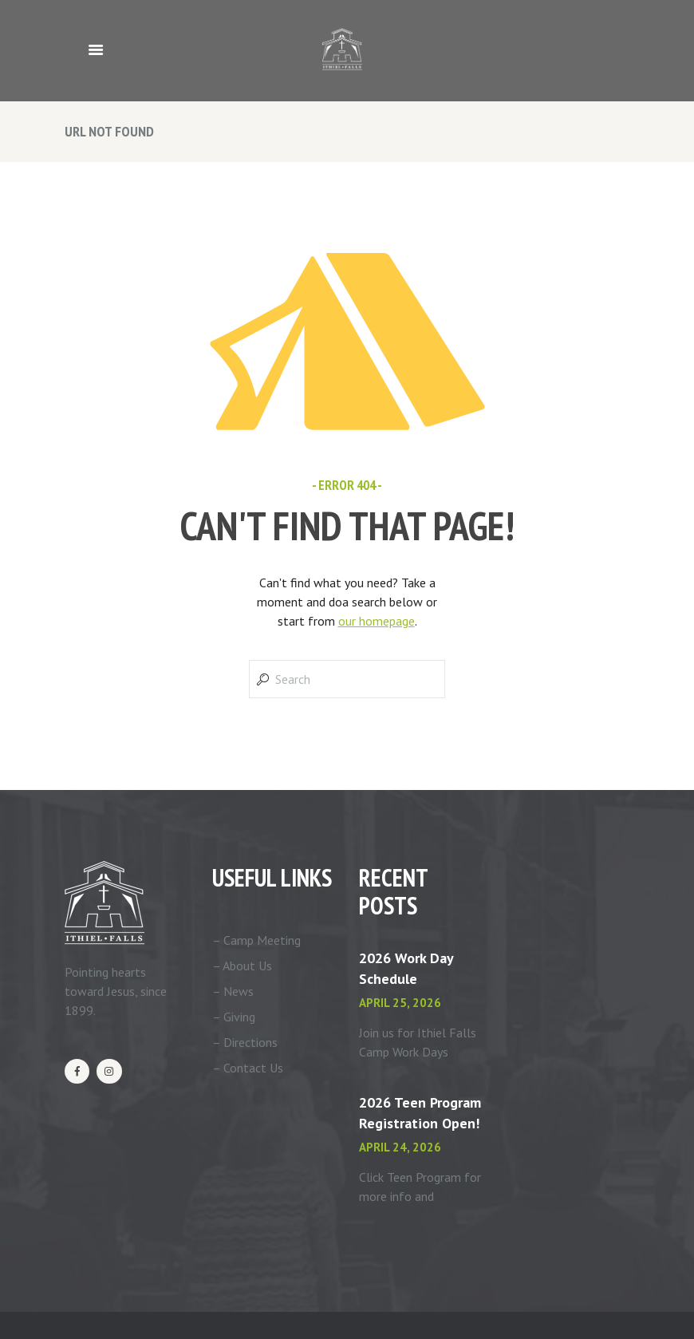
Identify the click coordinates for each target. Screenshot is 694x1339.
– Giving (233, 1017)
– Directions (245, 1042)
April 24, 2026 (400, 1147)
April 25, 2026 (400, 1002)
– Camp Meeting (256, 940)
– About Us (242, 966)
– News (233, 991)
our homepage (376, 621)
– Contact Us (247, 1068)
